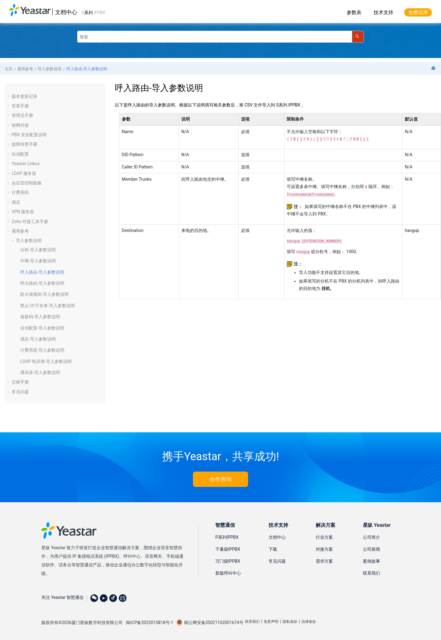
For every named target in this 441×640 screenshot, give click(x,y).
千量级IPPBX (227, 549)
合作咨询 (220, 479)
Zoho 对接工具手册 (30, 221)
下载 (273, 549)
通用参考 (25, 69)
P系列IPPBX (227, 537)
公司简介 (371, 537)
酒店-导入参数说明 (38, 339)
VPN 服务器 (23, 211)
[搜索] (358, 37)
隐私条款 (290, 621)
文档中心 (66, 12)
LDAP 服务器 (24, 173)
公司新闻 (371, 549)
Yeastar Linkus (26, 163)
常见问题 (20, 391)
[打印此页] (434, 68)
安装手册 (20, 105)
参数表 (354, 12)
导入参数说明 (50, 69)
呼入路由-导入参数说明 (86, 69)
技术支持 (383, 12)
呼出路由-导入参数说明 (42, 283)
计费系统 (20, 192)
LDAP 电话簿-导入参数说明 (46, 361)
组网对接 (20, 125)
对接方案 (324, 549)
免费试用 (418, 12)
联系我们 (371, 573)
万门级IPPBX (227, 561)
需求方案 (324, 561)
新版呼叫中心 (228, 573)
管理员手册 (22, 115)
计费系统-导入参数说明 (42, 350)
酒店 (16, 202)
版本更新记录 (24, 96)
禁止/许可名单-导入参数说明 (47, 305)
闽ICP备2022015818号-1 (149, 622)
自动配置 (20, 154)
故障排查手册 (24, 144)
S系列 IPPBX (93, 12)
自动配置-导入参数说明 (42, 328)
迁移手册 (20, 382)
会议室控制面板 (27, 182)
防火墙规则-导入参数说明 (44, 294)
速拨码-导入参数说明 (40, 316)
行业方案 (324, 537)
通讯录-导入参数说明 (40, 372)
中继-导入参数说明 (38, 260)
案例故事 (371, 561)
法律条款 (308, 621)
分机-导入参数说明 (38, 249)
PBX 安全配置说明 (29, 134)
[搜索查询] (220, 37)
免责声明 (271, 621)
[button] (9, 96)
